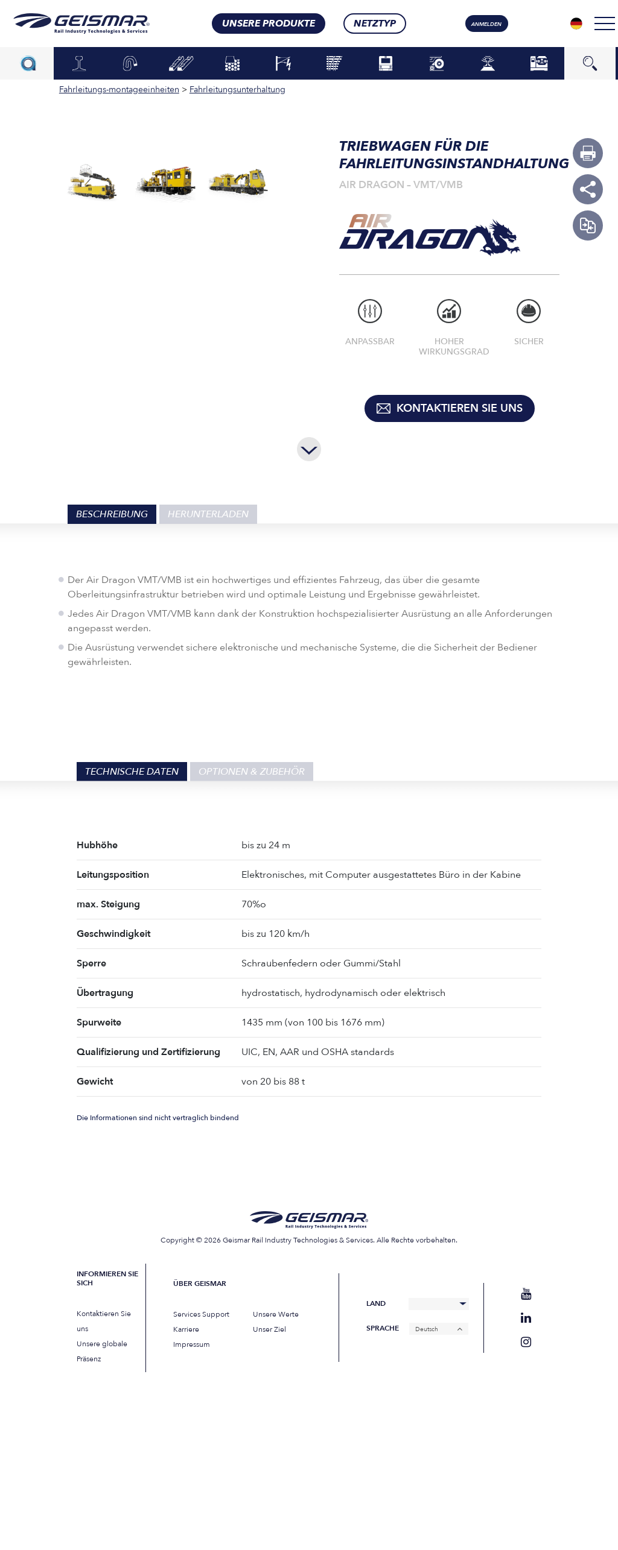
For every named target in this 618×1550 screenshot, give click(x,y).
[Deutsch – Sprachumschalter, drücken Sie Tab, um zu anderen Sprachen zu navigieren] (439, 1329)
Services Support (201, 1314)
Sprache (382, 1328)
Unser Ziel (269, 1329)
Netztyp (375, 23)
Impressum (191, 1344)
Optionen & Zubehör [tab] (252, 771)
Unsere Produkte (268, 23)
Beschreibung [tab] (112, 514)
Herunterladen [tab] (208, 514)
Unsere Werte (276, 1314)
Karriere (186, 1329)
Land (376, 1303)
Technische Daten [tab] (132, 771)
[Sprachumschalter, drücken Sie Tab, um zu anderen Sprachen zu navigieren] (576, 23)
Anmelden (486, 24)
